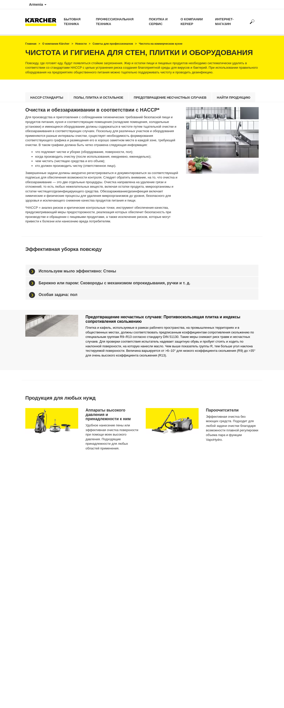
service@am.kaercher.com (164, 588)
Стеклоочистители (98, 560)
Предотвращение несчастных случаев (170, 97)
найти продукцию (233, 97)
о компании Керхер (191, 21)
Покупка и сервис (158, 21)
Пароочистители (97, 552)
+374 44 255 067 (157, 577)
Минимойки (94, 539)
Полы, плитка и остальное (98, 97)
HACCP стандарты (46, 97)
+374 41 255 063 (157, 557)
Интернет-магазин (224, 21)
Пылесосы (93, 547)
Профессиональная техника (114, 21)
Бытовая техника (72, 21)
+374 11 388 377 (157, 550)
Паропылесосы (96, 556)
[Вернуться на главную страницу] (42, 21)
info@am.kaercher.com (162, 583)
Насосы (91, 543)
